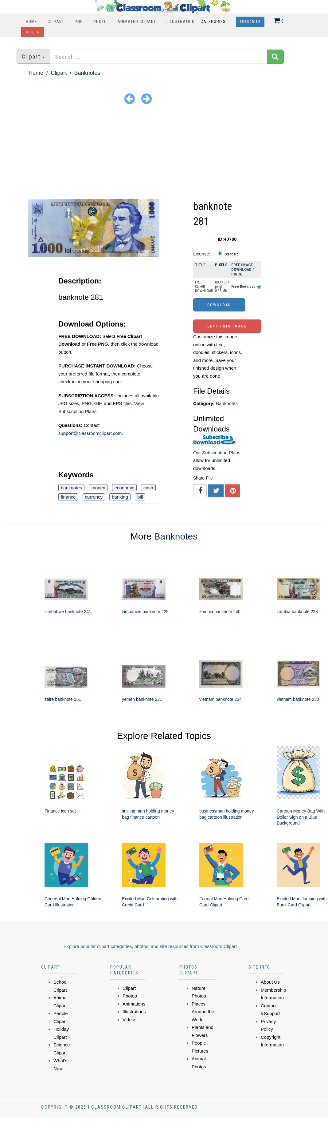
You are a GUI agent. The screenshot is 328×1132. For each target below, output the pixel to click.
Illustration (180, 21)
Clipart (56, 21)
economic (124, 487)
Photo (100, 21)
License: (201, 253)
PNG (79, 21)
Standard (232, 254)
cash (148, 487)
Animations (134, 1003)
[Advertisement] (164, 153)
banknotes (71, 487)
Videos (130, 1019)
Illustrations (134, 1011)
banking (120, 497)
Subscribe (250, 22)
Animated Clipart (136, 21)
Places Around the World (203, 1011)
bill (140, 497)
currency (94, 497)
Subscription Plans (221, 452)
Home (31, 21)
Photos (130, 995)
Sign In (32, 32)
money (98, 487)
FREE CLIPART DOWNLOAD (204, 286)
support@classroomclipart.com (90, 433)
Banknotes (87, 73)
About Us (270, 982)
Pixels (221, 265)
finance (68, 497)
